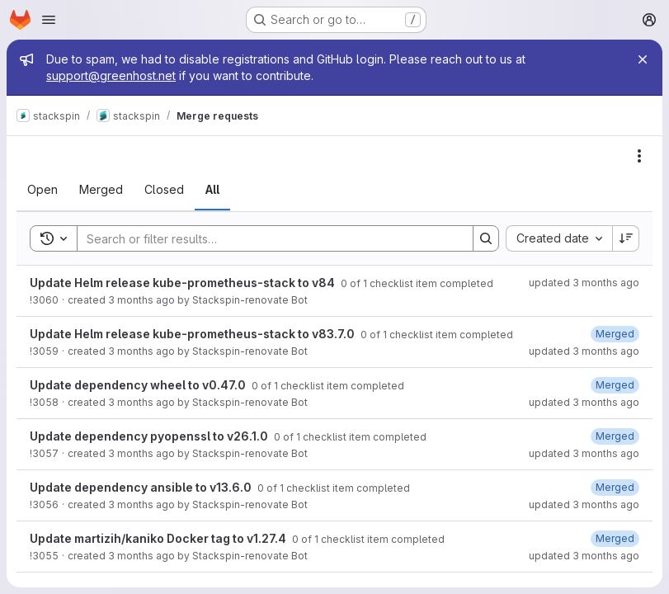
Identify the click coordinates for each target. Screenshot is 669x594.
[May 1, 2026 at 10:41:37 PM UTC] (615, 436)
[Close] (643, 59)
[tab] (42, 189)
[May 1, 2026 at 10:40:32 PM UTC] (615, 487)
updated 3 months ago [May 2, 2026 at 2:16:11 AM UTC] (584, 282)
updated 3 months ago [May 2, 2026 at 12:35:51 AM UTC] (584, 351)
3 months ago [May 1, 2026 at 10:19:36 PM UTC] (141, 504)
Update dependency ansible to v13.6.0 (142, 487)
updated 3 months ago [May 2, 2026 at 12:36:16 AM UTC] (584, 402)
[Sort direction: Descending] (626, 238)
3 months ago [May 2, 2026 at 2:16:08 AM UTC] (141, 300)
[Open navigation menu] (48, 20)
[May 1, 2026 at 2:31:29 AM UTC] (615, 538)
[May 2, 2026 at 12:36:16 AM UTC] (615, 385)
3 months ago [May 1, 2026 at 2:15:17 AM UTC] (141, 555)
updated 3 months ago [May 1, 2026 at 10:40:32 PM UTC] (584, 504)
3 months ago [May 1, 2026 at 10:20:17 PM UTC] (141, 453)
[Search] (267, 238)
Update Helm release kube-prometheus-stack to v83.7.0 (193, 334)
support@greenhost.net (111, 75)
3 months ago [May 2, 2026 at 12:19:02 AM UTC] (141, 351)
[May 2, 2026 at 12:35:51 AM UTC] (615, 333)
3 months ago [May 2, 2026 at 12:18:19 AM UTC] (141, 402)
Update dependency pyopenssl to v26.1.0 (150, 436)
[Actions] (639, 156)
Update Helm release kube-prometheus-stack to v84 (183, 283)
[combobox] (559, 238)
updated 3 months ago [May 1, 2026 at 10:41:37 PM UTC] (584, 453)
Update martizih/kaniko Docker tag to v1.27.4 (159, 538)
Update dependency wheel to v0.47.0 (139, 385)
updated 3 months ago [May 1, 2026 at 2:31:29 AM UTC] (584, 555)
